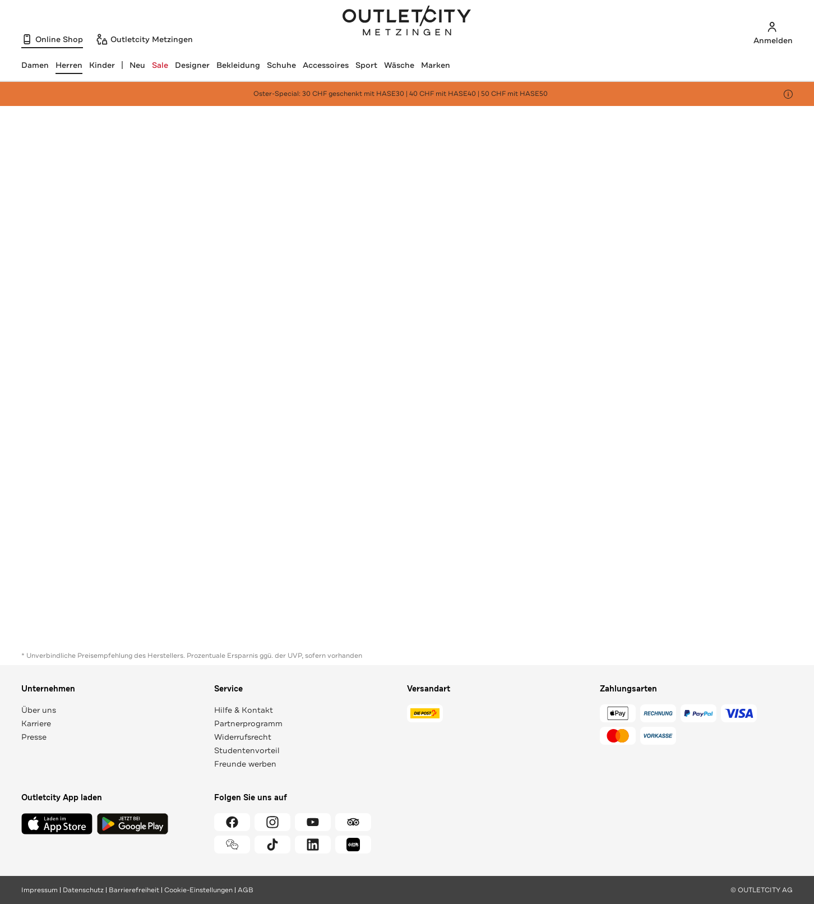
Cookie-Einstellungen (198, 889)
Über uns (38, 710)
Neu (137, 65)
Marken (435, 65)
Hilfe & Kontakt (243, 710)
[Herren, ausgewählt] (68, 65)
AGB (245, 889)
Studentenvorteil (247, 750)
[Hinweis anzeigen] (788, 94)
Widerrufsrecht (242, 737)
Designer (192, 65)
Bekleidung (238, 65)
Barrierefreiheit (134, 889)
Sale (160, 65)
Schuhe (281, 65)
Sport (366, 65)
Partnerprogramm (248, 723)
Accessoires (326, 65)
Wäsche (399, 65)
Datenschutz (83, 889)
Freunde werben (245, 764)
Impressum (39, 889)
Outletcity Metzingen (407, 21)
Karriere (36, 723)
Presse (34, 737)
